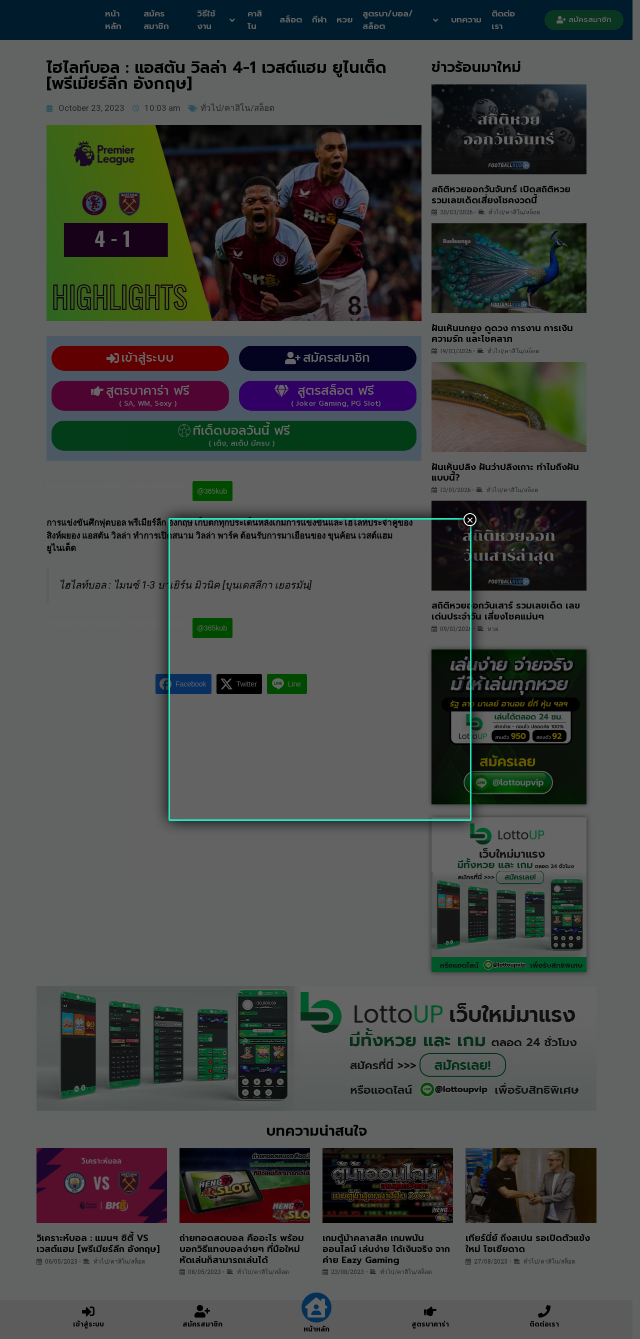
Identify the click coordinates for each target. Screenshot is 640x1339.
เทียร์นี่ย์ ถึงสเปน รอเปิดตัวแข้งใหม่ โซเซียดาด (532, 1243)
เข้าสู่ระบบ (92, 1324)
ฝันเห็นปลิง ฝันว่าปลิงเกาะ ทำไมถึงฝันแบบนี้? (508, 472)
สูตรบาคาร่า (434, 1324)
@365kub (215, 491)
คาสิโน (259, 20)
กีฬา (323, 19)
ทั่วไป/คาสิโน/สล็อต (241, 108)
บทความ (471, 19)
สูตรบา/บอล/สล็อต (405, 20)
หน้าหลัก (114, 20)
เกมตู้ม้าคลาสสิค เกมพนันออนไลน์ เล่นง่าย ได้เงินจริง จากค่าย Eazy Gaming (390, 1249)
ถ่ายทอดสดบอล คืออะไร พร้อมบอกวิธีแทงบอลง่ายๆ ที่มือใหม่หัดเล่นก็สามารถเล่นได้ (245, 1249)
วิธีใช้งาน (219, 20)
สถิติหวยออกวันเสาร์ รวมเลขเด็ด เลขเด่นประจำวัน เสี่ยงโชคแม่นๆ (509, 611)
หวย (348, 19)
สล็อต (295, 19)
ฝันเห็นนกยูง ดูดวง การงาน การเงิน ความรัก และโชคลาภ (505, 333)
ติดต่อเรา (508, 20)
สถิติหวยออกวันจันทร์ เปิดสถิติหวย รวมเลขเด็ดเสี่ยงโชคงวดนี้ (504, 194)
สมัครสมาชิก (158, 20)
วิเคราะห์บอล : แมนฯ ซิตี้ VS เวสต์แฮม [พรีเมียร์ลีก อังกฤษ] (101, 1243)
